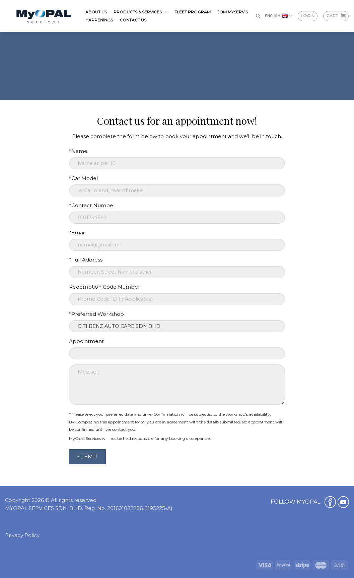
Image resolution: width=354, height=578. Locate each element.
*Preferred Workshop (96, 314)
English (278, 16)
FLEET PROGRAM (192, 11)
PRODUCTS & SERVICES (141, 11)
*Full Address (85, 259)
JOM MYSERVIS (232, 11)
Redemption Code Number (104, 287)
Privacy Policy (22, 535)
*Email (77, 232)
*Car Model (83, 178)
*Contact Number (92, 205)
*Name (78, 151)
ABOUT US (96, 11)
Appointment (86, 341)
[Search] (258, 16)
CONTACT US (133, 19)
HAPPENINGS (99, 19)
